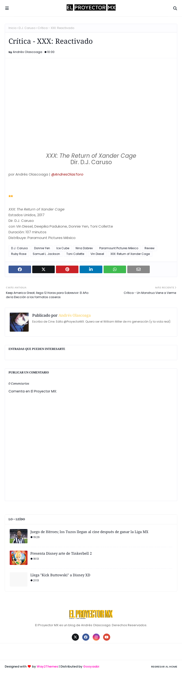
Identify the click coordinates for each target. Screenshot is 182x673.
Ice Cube (62, 248)
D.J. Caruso (27, 28)
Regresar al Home (164, 666)
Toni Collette (75, 254)
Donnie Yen (42, 248)
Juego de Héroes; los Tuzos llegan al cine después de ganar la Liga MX (89, 531)
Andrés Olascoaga (27, 52)
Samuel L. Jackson (46, 254)
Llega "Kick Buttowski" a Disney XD (60, 575)
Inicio (12, 28)
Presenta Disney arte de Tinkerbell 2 (61, 553)
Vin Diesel (97, 254)
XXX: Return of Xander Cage (130, 254)
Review (150, 248)
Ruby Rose (18, 254)
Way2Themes (47, 666)
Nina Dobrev (84, 248)
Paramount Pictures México (118, 248)
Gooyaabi (91, 666)
